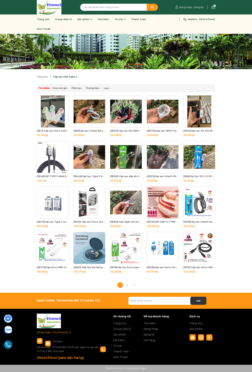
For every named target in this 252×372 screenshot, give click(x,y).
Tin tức (119, 19)
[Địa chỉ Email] (167, 301)
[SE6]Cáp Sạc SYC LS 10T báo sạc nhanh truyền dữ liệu (199, 176)
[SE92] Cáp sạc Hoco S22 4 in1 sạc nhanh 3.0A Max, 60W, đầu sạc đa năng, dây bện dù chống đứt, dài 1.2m (89, 221)
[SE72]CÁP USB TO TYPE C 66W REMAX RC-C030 (163, 221)
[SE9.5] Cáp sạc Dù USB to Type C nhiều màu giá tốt (126, 130)
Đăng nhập (185, 7)
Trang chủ (43, 19)
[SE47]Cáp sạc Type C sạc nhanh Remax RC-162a (53, 221)
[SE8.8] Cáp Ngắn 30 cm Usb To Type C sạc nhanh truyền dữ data (126, 221)
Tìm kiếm (150, 323)
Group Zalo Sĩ (63, 19)
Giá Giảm (103, 19)
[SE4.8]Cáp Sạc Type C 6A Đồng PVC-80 (89, 176)
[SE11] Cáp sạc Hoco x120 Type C (53, 130)
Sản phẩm (83, 19)
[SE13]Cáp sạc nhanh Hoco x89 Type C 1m (199, 221)
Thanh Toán (138, 19)
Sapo (143, 368)
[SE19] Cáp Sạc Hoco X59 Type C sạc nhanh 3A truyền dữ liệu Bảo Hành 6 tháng (199, 267)
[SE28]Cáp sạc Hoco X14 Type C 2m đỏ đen (163, 267)
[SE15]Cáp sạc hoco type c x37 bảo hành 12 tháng (126, 267)
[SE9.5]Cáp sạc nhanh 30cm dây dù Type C (163, 176)
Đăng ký (198, 7)
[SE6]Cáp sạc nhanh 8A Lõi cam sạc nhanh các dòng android (89, 130)
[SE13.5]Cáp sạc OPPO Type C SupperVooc (163, 130)
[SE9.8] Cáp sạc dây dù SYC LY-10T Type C (126, 176)
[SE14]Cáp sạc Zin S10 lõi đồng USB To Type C (199, 130)
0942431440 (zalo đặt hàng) (60, 358)
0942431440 (207, 19)
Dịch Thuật (43, 29)
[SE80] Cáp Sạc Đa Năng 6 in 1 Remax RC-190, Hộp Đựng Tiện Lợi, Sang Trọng (89, 267)
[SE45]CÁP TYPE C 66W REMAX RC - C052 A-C (53, 176)
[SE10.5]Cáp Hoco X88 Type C (53, 267)
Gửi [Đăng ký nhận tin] (198, 300)
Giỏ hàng (149, 340)
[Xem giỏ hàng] (213, 7)
